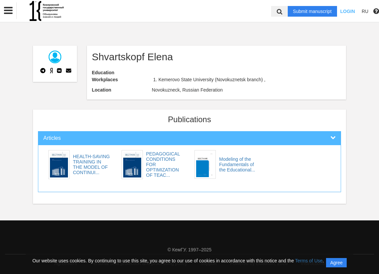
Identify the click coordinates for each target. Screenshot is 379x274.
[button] (8, 10)
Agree (336, 262)
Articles (52, 138)
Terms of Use (308, 260)
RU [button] (365, 11)
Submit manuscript (312, 11)
